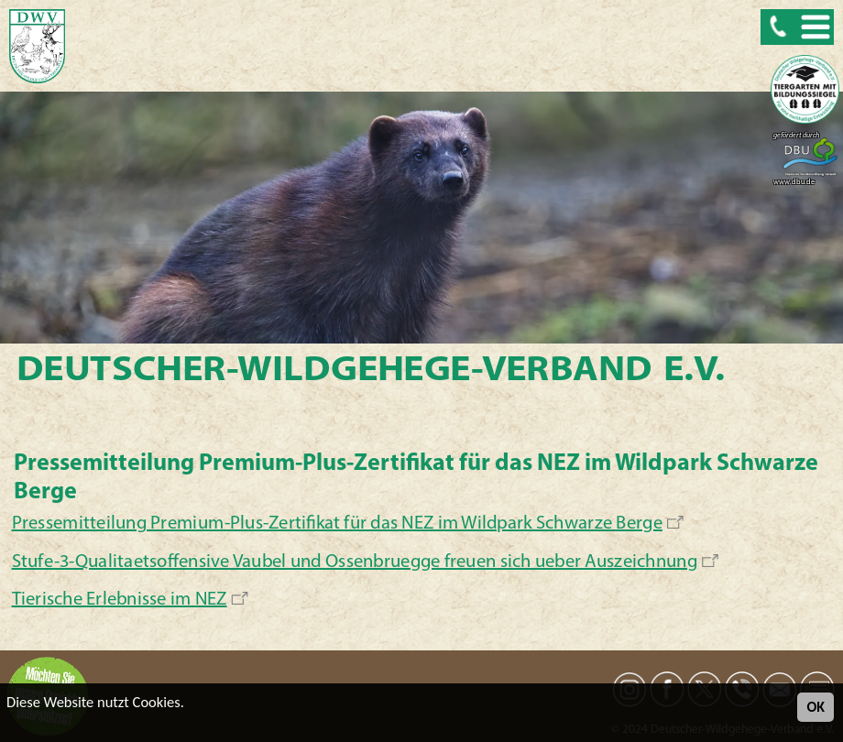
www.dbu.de (794, 182)
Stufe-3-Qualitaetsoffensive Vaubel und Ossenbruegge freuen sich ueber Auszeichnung (355, 562)
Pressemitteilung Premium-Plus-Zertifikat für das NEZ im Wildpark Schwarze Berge (337, 524)
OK (815, 706)
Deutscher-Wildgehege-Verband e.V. (371, 371)
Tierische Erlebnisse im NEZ (119, 600)
